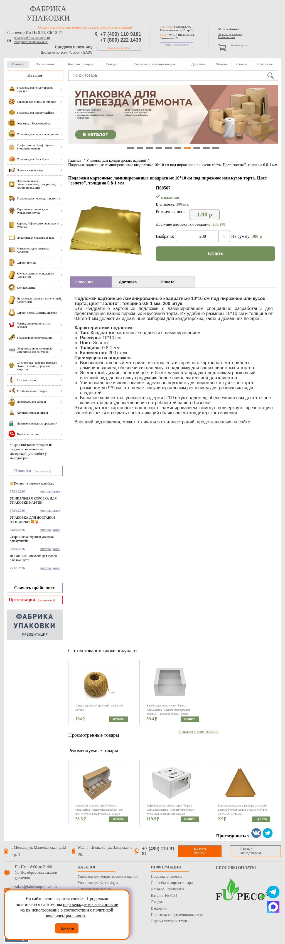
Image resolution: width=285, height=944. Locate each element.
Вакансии (159, 908)
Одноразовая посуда (94, 889)
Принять (67, 928)
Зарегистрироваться (230, 34)
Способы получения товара (154, 64)
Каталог (35, 75)
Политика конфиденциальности (177, 915)
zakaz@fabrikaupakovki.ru (32, 38)
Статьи (241, 64)
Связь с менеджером (176, 44)
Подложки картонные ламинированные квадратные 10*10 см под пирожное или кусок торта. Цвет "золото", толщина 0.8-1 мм (172, 165)
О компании (44, 64)
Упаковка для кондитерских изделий (116, 160)
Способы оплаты (236, 868)
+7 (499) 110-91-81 (159, 851)
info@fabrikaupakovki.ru (31, 42)
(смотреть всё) (42, 471)
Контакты (264, 64)
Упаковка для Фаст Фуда (97, 883)
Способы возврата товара (172, 883)
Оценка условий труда (169, 921)
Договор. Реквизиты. (168, 889)
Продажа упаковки (166, 876)
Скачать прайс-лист (34, 587)
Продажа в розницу (73, 47)
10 (215, 148)
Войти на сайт (226, 37)
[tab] (91, 282)
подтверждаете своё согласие (90, 904)
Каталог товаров (80, 64)
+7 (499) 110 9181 (120, 34)
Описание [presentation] (84, 282)
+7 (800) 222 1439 (120, 40)
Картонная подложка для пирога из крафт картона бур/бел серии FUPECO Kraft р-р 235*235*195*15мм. (242, 809)
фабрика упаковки (48, 13)
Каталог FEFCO (164, 895)
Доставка (198, 64)
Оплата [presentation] (167, 282)
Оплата (221, 64)
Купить (215, 253)
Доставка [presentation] (128, 282)
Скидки (111, 64)
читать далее (50, 491)
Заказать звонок (118, 48)
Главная (18, 64)
